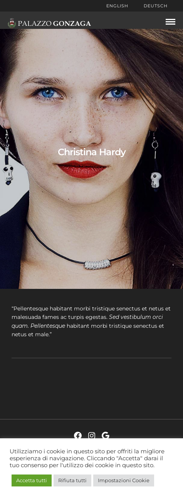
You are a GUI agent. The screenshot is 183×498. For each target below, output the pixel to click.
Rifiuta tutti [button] (72, 480)
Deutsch (156, 5)
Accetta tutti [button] (31, 480)
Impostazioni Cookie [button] (123, 480)
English (117, 5)
